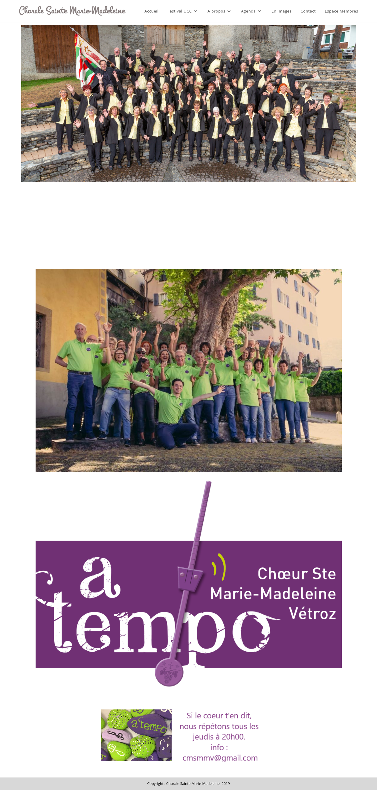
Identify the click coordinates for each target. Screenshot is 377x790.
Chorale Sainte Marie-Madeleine (72, 10)
